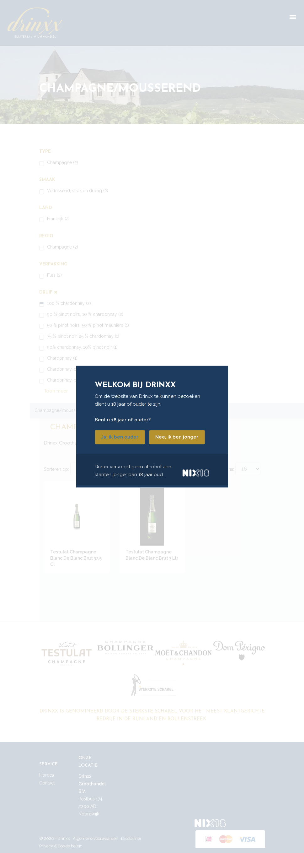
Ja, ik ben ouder (119, 437)
